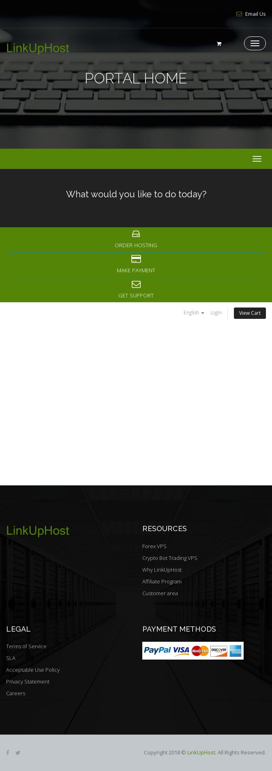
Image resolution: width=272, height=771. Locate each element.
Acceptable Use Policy (33, 669)
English (194, 312)
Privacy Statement (27, 681)
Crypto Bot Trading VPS (169, 558)
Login (216, 312)
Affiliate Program (162, 581)
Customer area (160, 593)
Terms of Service (26, 646)
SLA (10, 658)
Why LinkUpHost (162, 569)
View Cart (250, 313)
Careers (15, 693)
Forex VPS (154, 546)
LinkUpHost (201, 752)
